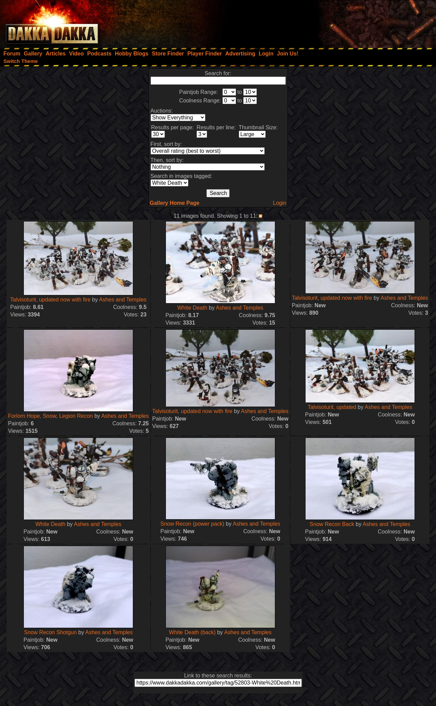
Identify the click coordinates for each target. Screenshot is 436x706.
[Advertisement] (344, 22)
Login (279, 203)
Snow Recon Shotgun (50, 632)
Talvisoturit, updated (332, 407)
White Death (192, 308)
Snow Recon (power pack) (192, 524)
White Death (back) (192, 632)
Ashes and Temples (122, 299)
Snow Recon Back (332, 524)
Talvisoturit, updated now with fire (50, 299)
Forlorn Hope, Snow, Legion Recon (50, 416)
